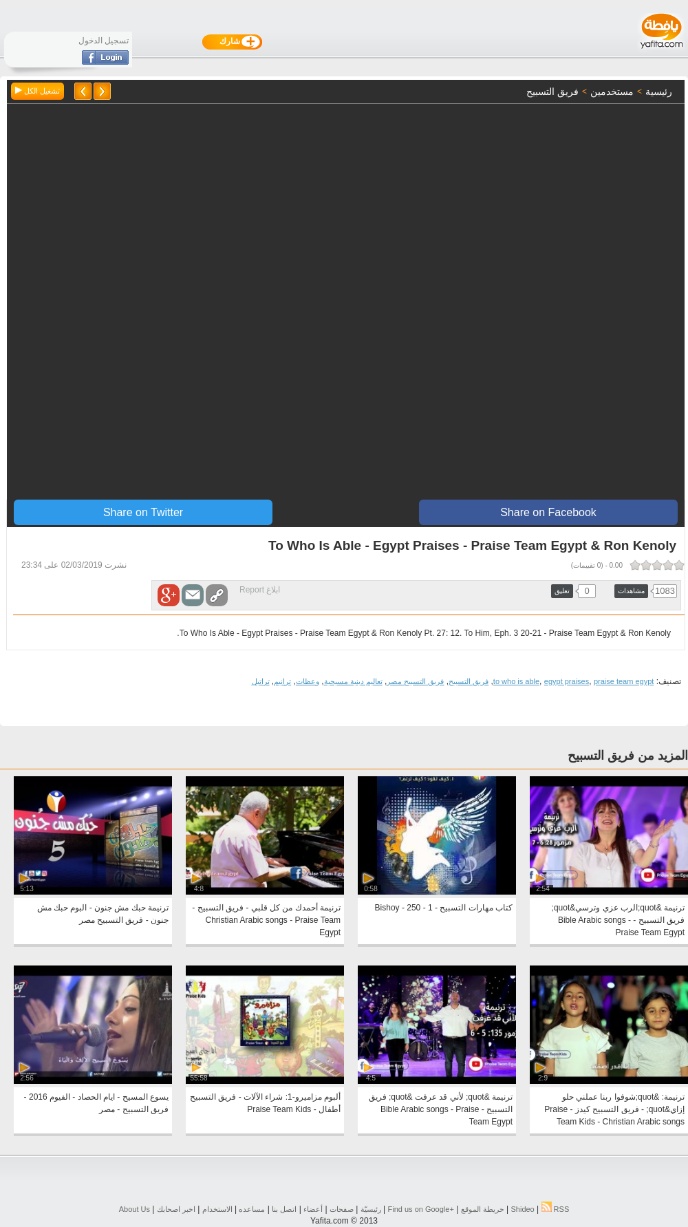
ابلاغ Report (259, 590)
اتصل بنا (284, 1209)
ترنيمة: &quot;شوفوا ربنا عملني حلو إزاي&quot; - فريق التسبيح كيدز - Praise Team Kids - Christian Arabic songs (614, 1109)
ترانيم (282, 681)
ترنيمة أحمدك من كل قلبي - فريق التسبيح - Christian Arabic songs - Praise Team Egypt (266, 920)
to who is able (516, 681)
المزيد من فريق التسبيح (628, 755)
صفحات (342, 1209)
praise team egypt (624, 681)
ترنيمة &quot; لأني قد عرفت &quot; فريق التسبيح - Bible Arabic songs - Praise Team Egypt (441, 1109)
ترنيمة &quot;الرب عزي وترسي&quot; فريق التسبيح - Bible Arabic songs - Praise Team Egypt (618, 920)
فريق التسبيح (468, 681)
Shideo (522, 1209)
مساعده (252, 1209)
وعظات (307, 681)
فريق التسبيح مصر (415, 681)
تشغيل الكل (37, 91)
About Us (134, 1209)
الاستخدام (217, 1209)
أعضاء (313, 1209)
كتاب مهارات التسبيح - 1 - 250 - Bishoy (444, 908)
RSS (555, 1209)
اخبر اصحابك (176, 1209)
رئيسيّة (371, 1209)
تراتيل (261, 681)
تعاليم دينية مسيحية (353, 681)
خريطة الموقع (482, 1209)
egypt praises (566, 681)
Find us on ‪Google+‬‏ (421, 1209)
